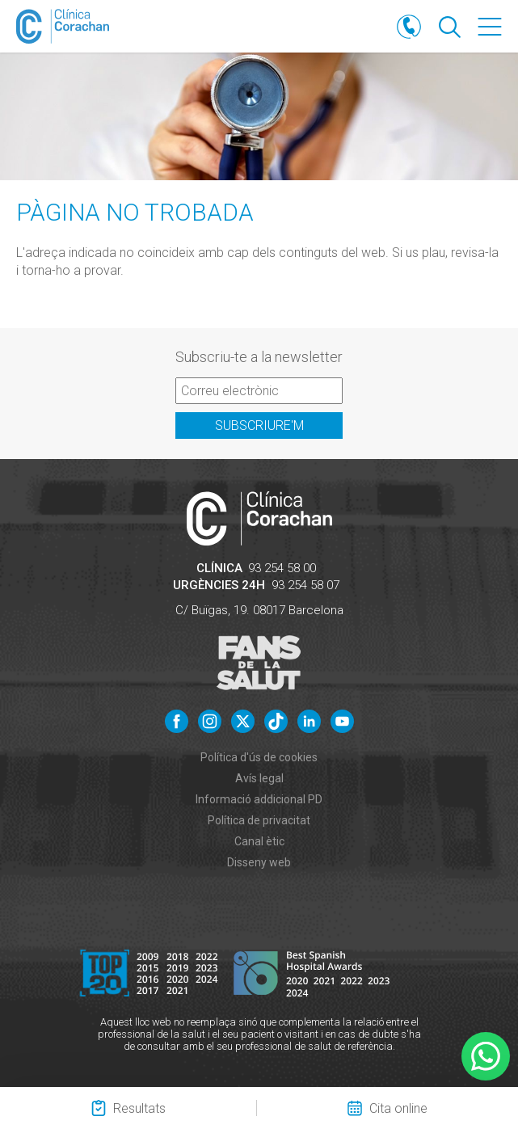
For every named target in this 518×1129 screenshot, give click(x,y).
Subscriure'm (259, 425)
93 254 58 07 (305, 585)
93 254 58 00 (282, 568)
